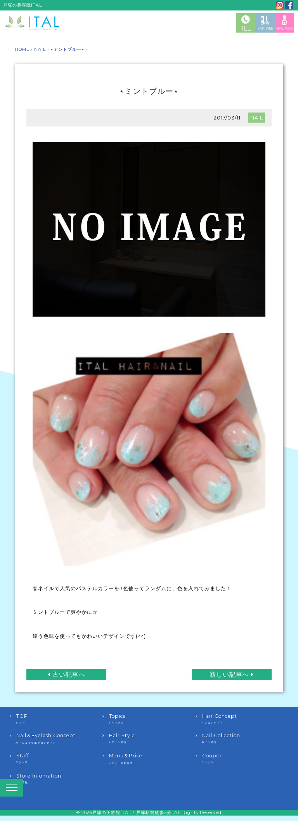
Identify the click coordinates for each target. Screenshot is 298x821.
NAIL (40, 49)
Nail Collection (241, 738)
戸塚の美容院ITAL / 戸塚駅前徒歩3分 (132, 812)
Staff (56, 758)
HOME (22, 49)
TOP (56, 719)
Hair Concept (241, 719)
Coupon (241, 758)
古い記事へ (66, 674)
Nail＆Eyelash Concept (56, 739)
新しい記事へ (232, 674)
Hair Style (148, 738)
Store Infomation (56, 779)
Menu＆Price (148, 759)
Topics (148, 719)
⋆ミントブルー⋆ (67, 49)
